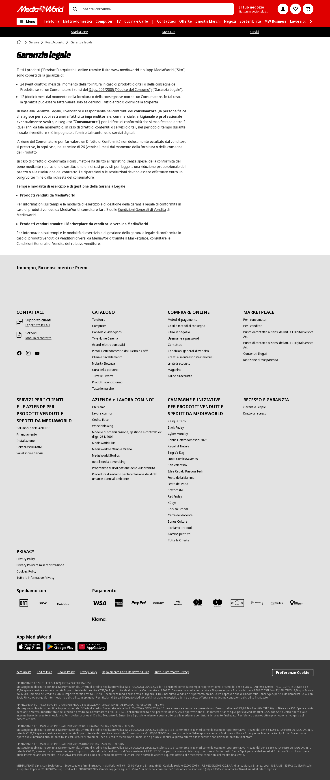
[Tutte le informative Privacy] (35, 577)
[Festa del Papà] (178, 484)
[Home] (20, 42)
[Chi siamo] (99, 407)
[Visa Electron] (178, 603)
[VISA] (99, 603)
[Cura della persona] (105, 370)
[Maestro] (217, 603)
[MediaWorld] (40, 9)
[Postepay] (158, 603)
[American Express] (119, 603)
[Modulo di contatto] (39, 338)
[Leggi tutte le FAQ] (38, 325)
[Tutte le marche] (103, 388)
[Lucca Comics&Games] (183, 459)
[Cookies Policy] (26, 571)
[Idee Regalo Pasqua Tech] (185, 471)
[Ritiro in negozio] (179, 332)
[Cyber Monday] (178, 434)
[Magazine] (174, 370)
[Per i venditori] (252, 326)
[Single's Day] (176, 452)
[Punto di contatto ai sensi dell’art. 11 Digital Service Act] (278, 334)
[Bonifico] (277, 603)
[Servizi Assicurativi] (29, 447)
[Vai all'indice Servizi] (30, 453)
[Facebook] (21, 353)
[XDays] (172, 502)
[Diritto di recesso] (255, 413)
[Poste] (63, 603)
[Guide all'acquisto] (180, 376)
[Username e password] (183, 338)
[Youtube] (39, 353)
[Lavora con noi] (102, 413)
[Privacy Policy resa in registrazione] (40, 565)
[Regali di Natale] (178, 446)
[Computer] (99, 326)
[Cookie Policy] (66, 672)
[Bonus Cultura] (178, 521)
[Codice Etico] (100, 419)
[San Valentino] (177, 465)
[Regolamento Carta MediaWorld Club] (125, 672)
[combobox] (155, 9)
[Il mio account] (283, 9)
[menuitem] (51, 21)
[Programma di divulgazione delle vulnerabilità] (123, 468)
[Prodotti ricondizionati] (107, 382)
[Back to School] (178, 509)
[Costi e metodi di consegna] (186, 326)
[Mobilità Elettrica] (103, 363)
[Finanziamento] (27, 434)
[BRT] (24, 603)
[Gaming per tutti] (179, 534)
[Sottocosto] (175, 490)
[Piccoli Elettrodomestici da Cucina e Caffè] (120, 351)
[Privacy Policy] (26, 559)
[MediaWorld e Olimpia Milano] (112, 449)
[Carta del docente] (180, 515)
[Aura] (237, 603)
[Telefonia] (98, 319)
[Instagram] (30, 353)
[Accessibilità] (24, 672)
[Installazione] (26, 440)
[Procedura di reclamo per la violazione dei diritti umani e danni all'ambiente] (127, 476)
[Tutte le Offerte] (103, 376)
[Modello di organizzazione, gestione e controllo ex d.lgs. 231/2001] (127, 434)
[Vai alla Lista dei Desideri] (295, 9)
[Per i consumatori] (255, 319)
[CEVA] (43, 603)
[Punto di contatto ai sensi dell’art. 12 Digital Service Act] (278, 345)
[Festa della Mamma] (181, 477)
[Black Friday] (176, 427)
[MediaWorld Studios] (106, 455)
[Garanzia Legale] (254, 407)
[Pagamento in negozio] (296, 603)
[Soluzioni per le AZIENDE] (33, 428)
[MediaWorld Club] (104, 443)
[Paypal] (139, 603)
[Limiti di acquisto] (179, 363)
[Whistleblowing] (102, 426)
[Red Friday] (175, 496)
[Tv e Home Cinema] (105, 338)
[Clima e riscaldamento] (107, 357)
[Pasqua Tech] (177, 421)
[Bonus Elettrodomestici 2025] (187, 440)
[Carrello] (308, 9)
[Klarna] (99, 619)
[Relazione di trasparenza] (260, 360)
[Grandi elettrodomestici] (108, 344)
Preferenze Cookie (292, 672)
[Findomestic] (257, 603)
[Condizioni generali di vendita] (188, 351)
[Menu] (27, 21)
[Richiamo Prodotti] (180, 528)
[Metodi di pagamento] (182, 319)
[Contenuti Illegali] (255, 353)
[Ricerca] (74, 9)
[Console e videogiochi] (107, 332)
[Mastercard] (198, 603)
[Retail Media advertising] (108, 461)
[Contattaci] (175, 344)
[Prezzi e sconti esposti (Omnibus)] (191, 357)
